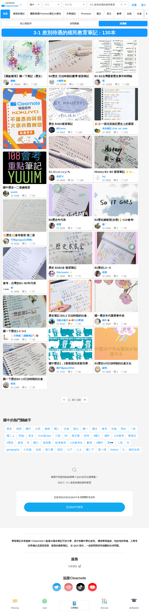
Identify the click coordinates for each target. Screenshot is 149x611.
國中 (28, 428)
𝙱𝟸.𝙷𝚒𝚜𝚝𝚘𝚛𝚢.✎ (59, 171)
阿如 (21, 435)
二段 (120, 442)
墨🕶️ (110, 442)
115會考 (119, 435)
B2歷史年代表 (57, 219)
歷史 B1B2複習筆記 (61, 123)
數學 (119, 13)
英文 (109, 13)
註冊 (134, 5)
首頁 (5, 13)
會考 (104, 428)
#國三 (96, 435)
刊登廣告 (74, 566)
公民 (38, 428)
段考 (86, 435)
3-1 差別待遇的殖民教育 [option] (102, 4)
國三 (36, 442)
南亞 (60, 449)
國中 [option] (32, 4)
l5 (128, 442)
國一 (85, 428)
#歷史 (10, 442)
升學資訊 (71, 13)
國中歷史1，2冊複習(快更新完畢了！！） (74, 363)
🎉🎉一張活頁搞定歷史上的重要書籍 (116, 123)
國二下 (90, 449)
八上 (79, 449)
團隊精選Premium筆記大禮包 (45, 13)
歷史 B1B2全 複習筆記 (62, 267)
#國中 (99, 442)
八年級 (27, 449)
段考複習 (60, 442)
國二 (57, 428)
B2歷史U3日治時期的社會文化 (112, 363)
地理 (19, 428)
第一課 (102, 449)
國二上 (11, 435)
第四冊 (47, 442)
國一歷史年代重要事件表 (109, 315)
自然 (129, 13)
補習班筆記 (19, 13)
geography (13, 449)
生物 (114, 428)
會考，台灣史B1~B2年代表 (19, 283)
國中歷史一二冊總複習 (16, 187)
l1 (124, 449)
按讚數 (123, 23)
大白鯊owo (44, 435)
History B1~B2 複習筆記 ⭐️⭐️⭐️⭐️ (116, 171)
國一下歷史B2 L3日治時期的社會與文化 (27, 379)
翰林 (47, 428)
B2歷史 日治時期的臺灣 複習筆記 (69, 76)
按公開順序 (26, 23)
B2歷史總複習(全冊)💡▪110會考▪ (114, 219)
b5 (66, 435)
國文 (99, 13)
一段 (133, 428)
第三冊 (49, 449)
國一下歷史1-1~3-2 (14, 331)
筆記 (76, 428)
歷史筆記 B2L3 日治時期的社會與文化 (72, 315)
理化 (123, 428)
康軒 (107, 435)
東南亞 (132, 435)
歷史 (9, 428)
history (114, 449)
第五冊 (76, 435)
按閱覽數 (74, 23)
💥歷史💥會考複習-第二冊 (19, 235)
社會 (139, 13)
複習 (20, 442)
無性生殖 (134, 449)
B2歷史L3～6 (102, 267)
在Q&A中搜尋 (74, 507)
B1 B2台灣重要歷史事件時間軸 (113, 76)
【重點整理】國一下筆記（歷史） (23, 76)
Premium (86, 13)
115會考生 (76, 442)
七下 (69, 449)
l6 (28, 442)
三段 (58, 435)
